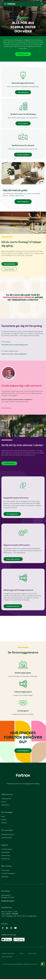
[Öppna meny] (5, 4)
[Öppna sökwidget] (42, 4)
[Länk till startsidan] (11, 4)
